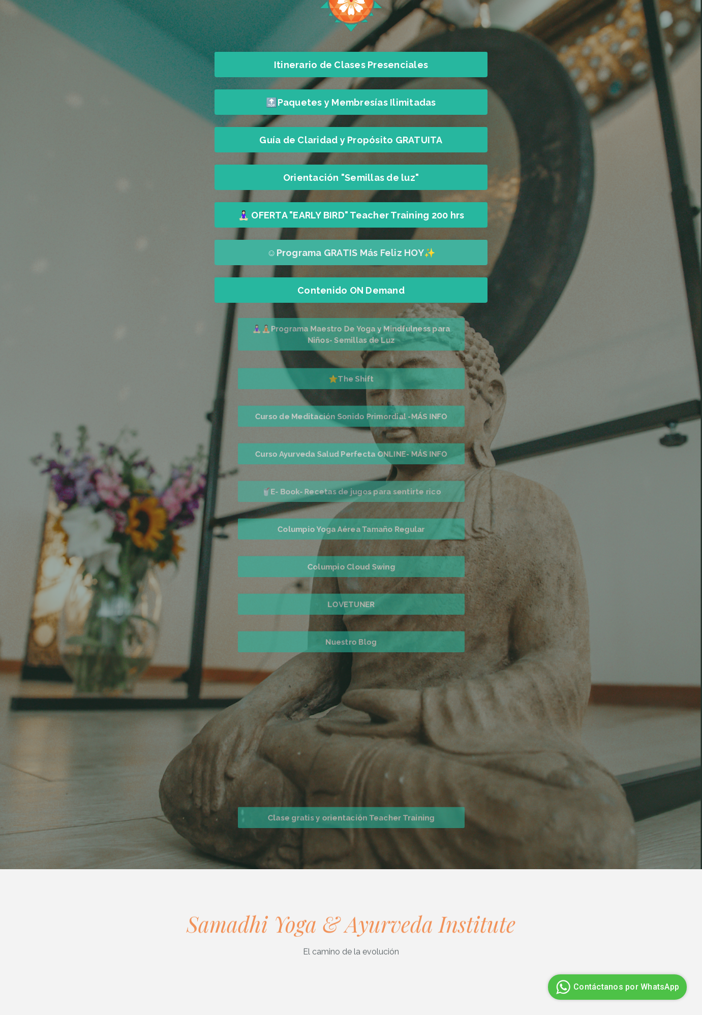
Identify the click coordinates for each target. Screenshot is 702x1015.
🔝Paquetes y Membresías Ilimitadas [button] (351, 102)
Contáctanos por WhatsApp (616, 987)
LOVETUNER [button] (351, 604)
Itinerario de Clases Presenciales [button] (351, 64)
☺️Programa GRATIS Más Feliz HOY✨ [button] (351, 252)
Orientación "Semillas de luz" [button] (351, 177)
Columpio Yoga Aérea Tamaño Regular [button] (351, 528)
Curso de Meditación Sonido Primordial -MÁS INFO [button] (351, 416)
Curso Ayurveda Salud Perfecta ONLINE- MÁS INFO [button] (351, 453)
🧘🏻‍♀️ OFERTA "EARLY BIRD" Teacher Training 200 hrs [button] (351, 215)
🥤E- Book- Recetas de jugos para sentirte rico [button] (351, 491)
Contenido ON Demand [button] (351, 290)
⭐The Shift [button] (351, 378)
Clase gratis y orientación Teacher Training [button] (351, 817)
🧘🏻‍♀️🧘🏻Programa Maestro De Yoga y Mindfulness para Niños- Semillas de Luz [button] (351, 334)
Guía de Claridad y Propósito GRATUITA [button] (350, 140)
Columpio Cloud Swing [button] (351, 566)
